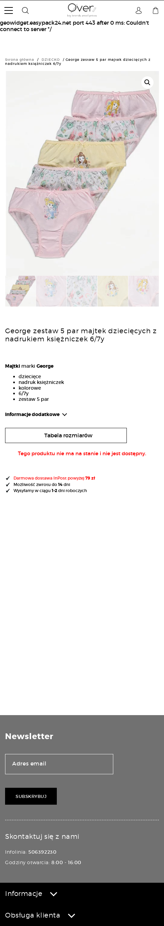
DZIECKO (51, 59)
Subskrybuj (31, 796)
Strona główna (19, 59)
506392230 (42, 852)
